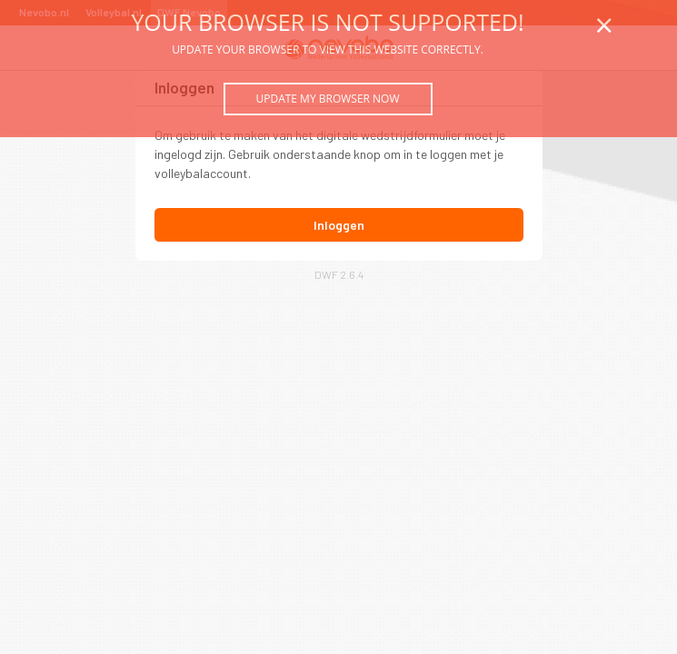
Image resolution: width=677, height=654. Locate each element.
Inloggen (339, 225)
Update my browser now (327, 98)
